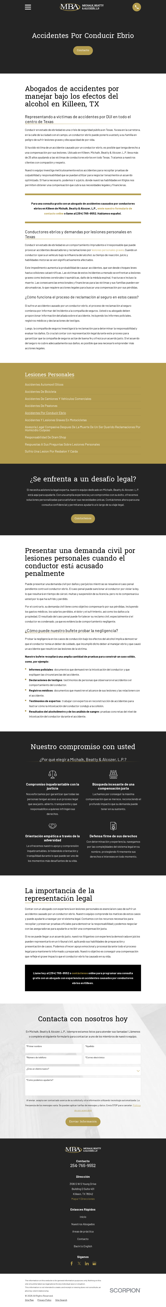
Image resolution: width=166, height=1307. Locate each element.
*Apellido (89, 1046)
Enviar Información (83, 1122)
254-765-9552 (83, 1166)
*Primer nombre (34, 1046)
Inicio (83, 1216)
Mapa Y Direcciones (83, 1198)
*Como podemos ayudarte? (39, 1080)
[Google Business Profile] (94, 1263)
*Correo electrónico (95, 1057)
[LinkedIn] (87, 1263)
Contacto (83, 50)
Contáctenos (83, 518)
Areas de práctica (83, 1231)
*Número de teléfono (36, 1057)
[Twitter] (79, 1263)
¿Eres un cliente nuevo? (37, 1069)
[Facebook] (72, 1263)
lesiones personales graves (108, 249)
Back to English (83, 1246)
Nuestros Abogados (83, 1224)
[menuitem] (44, 383)
